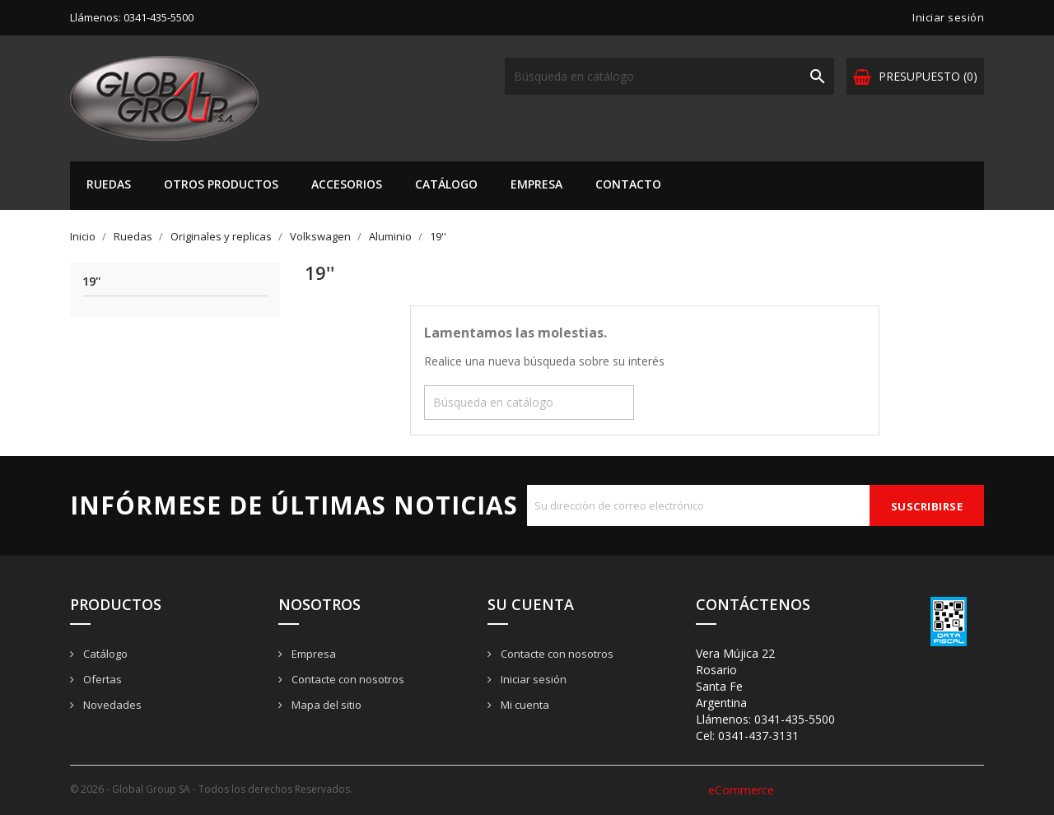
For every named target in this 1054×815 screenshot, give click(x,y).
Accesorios (346, 184)
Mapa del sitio (325, 704)
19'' (91, 282)
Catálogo (446, 184)
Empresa (536, 184)
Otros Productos (221, 184)
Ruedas (108, 184)
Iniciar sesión (532, 679)
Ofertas (101, 679)
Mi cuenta (523, 704)
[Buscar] (669, 76)
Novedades (111, 704)
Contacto (628, 184)
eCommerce (741, 790)
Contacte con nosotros (346, 679)
